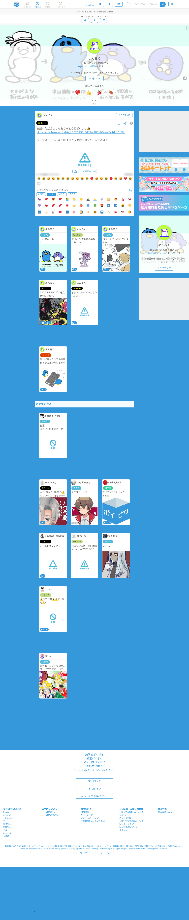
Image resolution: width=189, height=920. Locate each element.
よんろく (94, 58)
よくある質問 (125, 817)
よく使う (41, 194)
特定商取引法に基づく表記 (93, 820)
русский (7, 833)
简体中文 (7, 823)
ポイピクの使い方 (50, 814)
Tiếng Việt (8, 817)
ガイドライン (87, 814)
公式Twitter (124, 814)
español (7, 814)
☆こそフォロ (94, 78)
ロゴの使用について (128, 826)
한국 (5, 820)
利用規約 (85, 811)
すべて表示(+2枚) (85, 171)
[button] (34, 911)
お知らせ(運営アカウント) (131, 811)
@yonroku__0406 (87, 66)
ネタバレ (42, 123)
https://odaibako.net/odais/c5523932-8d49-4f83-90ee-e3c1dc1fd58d (81, 132)
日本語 (6, 835)
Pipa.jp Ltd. (111, 853)
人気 (51, 194)
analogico (100, 853)
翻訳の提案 (15, 808)
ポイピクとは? (48, 811)
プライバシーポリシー (91, 817)
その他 (72, 194)
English (6, 811)
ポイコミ (123, 829)
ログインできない (127, 823)
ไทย (5, 830)
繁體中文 (7, 826)
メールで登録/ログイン (95, 796)
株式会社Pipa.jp (165, 811)
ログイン (94, 781)
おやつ (62, 194)
